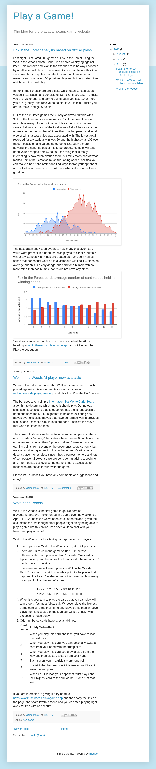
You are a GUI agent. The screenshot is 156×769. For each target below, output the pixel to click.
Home (64, 728)
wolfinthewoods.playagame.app (48, 345)
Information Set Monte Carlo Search (72, 401)
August (121, 54)
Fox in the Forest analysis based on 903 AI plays (52, 50)
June (120, 59)
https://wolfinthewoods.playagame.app (38, 698)
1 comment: (63, 362)
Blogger (93, 753)
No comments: (65, 488)
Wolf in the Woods (28, 503)
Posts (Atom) (37, 735)
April (120, 64)
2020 (117, 49)
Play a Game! (43, 16)
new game (28, 720)
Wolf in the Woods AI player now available (47, 377)
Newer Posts (21, 728)
